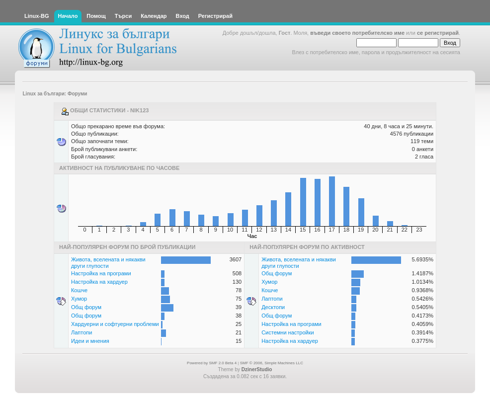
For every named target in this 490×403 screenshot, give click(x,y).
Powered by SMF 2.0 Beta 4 (212, 363)
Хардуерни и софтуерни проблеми (115, 324)
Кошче (79, 290)
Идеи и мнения (90, 341)
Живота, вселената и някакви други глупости (108, 262)
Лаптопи (81, 332)
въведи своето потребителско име (357, 33)
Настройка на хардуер (99, 282)
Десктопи (273, 307)
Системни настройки (287, 332)
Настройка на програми (101, 273)
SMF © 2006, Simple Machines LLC (271, 363)
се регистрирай (438, 33)
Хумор (79, 299)
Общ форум (86, 307)
